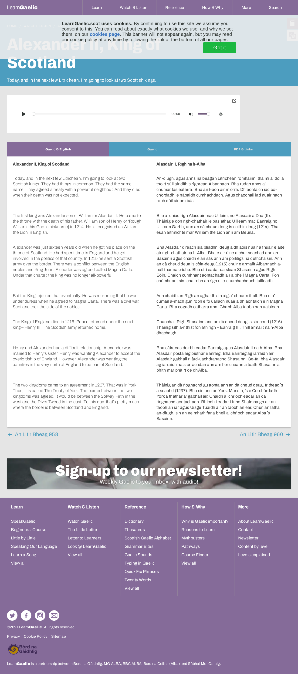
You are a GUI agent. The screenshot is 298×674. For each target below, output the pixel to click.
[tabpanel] (149, 291)
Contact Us (54, 615)
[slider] (99, 114)
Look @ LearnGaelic (87, 546)
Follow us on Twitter (12, 615)
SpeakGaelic (23, 521)
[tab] (58, 149)
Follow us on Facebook (26, 615)
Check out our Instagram (40, 615)
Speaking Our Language (34, 546)
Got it (219, 48)
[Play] (23, 114)
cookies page (105, 34)
